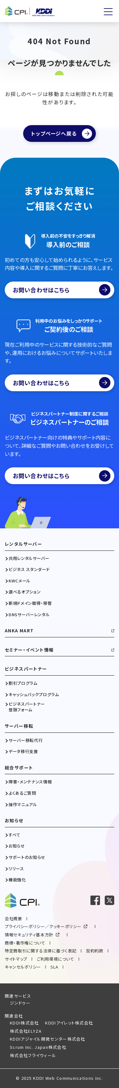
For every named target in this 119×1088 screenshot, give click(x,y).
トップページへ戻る (53, 133)
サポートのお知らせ (27, 857)
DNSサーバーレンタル (29, 614)
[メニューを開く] (108, 11)
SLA (54, 967)
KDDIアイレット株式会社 (69, 1023)
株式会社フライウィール (33, 1055)
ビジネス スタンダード (29, 569)
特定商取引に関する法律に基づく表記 (40, 951)
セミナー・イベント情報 (29, 650)
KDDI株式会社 (24, 1023)
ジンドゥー (20, 1003)
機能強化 (17, 880)
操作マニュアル (23, 804)
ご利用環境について (55, 959)
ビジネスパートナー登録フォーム (27, 707)
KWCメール (19, 581)
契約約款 (94, 951)
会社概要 (13, 918)
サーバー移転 (19, 726)
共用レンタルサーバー (29, 558)
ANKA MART (19, 631)
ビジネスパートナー (26, 669)
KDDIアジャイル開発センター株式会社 (47, 1039)
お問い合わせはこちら (61, 289)
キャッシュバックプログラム (34, 694)
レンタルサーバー (23, 544)
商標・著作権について (25, 943)
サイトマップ (16, 959)
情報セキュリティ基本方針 (29, 935)
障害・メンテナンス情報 (30, 782)
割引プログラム (23, 683)
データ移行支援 (23, 751)
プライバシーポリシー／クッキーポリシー (43, 926)
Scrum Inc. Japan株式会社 (38, 1047)
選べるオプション (25, 592)
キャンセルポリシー (23, 967)
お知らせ (14, 821)
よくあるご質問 (22, 793)
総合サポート (19, 768)
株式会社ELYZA (26, 1031)
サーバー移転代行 (26, 740)
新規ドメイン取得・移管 (30, 603)
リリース (16, 869)
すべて (15, 835)
